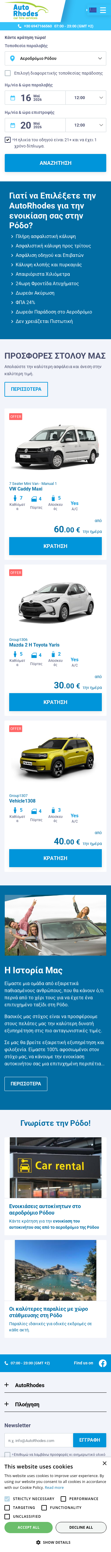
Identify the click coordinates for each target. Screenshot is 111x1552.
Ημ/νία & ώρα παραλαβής (29, 85)
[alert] (55, 1504)
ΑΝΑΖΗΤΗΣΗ (56, 163)
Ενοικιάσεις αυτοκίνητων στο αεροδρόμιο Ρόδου (45, 1209)
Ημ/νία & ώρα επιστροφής (29, 112)
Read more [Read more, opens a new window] (54, 1487)
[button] (55, 1542)
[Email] (38, 1440)
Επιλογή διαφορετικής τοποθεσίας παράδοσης (58, 73)
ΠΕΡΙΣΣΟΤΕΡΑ (26, 389)
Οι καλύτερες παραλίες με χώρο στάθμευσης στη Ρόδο (48, 1312)
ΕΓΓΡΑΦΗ (89, 1440)
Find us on (90, 1363)
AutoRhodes (29, 1385)
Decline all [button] (81, 1527)
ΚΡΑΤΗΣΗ (55, 546)
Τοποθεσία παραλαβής (26, 45)
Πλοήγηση (27, 1404)
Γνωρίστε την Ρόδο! (55, 1123)
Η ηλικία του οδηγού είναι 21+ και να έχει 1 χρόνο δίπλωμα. (55, 142)
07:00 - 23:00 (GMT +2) (56, 26)
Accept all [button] (29, 1527)
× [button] (104, 1463)
